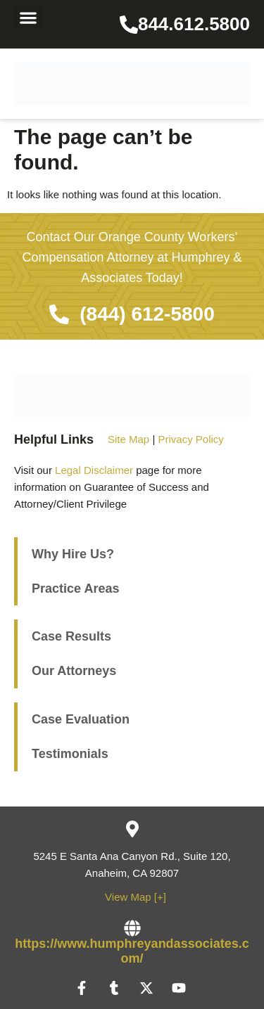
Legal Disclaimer (94, 470)
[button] (28, 17)
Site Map (128, 439)
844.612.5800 (194, 23)
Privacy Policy (190, 439)
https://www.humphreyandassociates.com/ (132, 951)
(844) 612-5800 (147, 314)
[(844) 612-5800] (59, 314)
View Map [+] (135, 897)
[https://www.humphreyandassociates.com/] (132, 928)
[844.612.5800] (129, 24)
